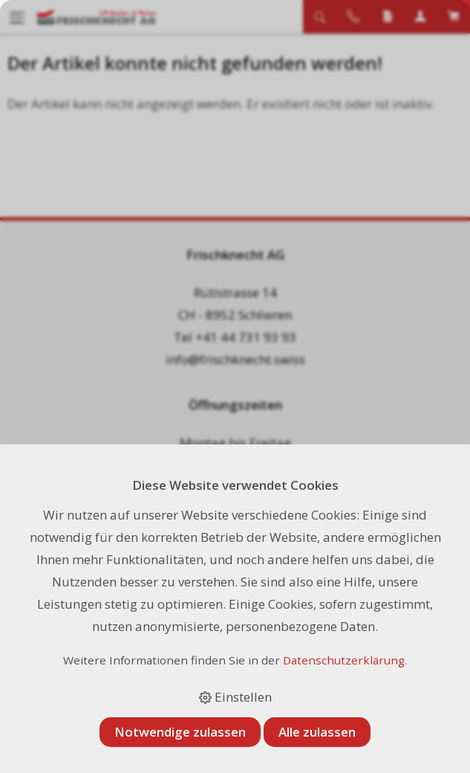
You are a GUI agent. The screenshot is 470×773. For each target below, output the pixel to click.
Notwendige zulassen (180, 731)
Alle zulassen (317, 731)
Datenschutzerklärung (344, 660)
